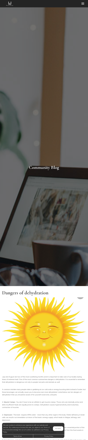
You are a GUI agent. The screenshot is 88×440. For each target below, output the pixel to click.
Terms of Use (17, 436)
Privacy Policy (48, 436)
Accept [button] (58, 428)
